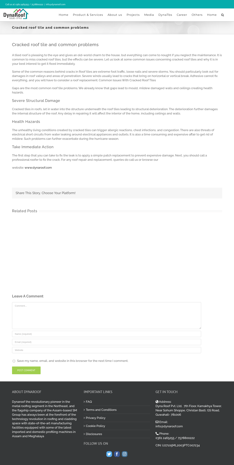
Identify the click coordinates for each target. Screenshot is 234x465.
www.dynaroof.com (38, 167)
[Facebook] (117, 454)
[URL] (106, 350)
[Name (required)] (106, 334)
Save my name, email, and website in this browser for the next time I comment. (72, 361)
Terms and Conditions (101, 410)
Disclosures (94, 434)
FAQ (89, 401)
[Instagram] (125, 454)
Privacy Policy (95, 418)
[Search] (222, 15)
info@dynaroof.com (55, 4)
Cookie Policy (95, 426)
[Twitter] (109, 454)
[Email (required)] (106, 342)
